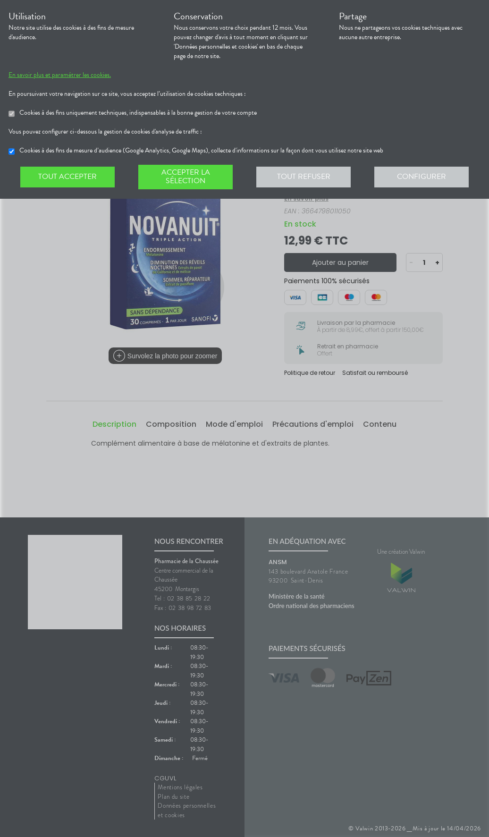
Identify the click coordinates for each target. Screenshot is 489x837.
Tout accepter (67, 177)
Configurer (421, 177)
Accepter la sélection (185, 177)
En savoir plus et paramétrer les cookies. (68, 75)
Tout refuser (303, 177)
